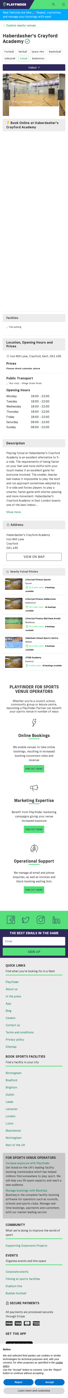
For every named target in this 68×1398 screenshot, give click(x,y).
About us (12, 989)
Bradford (11, 1080)
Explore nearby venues (19, 26)
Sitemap (11, 1046)
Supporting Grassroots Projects (26, 1245)
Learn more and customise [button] (34, 1390)
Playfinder (12, 982)
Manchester (13, 1130)
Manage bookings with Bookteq (26, 1190)
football (9, 51)
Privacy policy (15, 1039)
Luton (9, 1123)
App (8, 1003)
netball (22, 51)
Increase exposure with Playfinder (28, 1163)
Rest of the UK (15, 1145)
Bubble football (16, 1293)
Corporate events (17, 1271)
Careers (10, 1018)
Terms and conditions (20, 1032)
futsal (23, 58)
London (10, 1116)
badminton (38, 58)
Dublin (10, 1094)
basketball (55, 51)
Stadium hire (14, 1286)
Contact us (13, 1025)
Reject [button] (18, 1382)
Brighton (11, 1087)
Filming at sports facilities (23, 1279)
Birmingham (13, 1073)
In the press (13, 996)
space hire (38, 51)
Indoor (33, 67)
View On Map (34, 556)
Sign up (34, 952)
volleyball (9, 58)
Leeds (9, 1102)
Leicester (12, 1109)
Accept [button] (49, 1382)
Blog (8, 1011)
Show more (13, 512)
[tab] (34, 344)
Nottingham (14, 1138)
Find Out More (34, 768)
